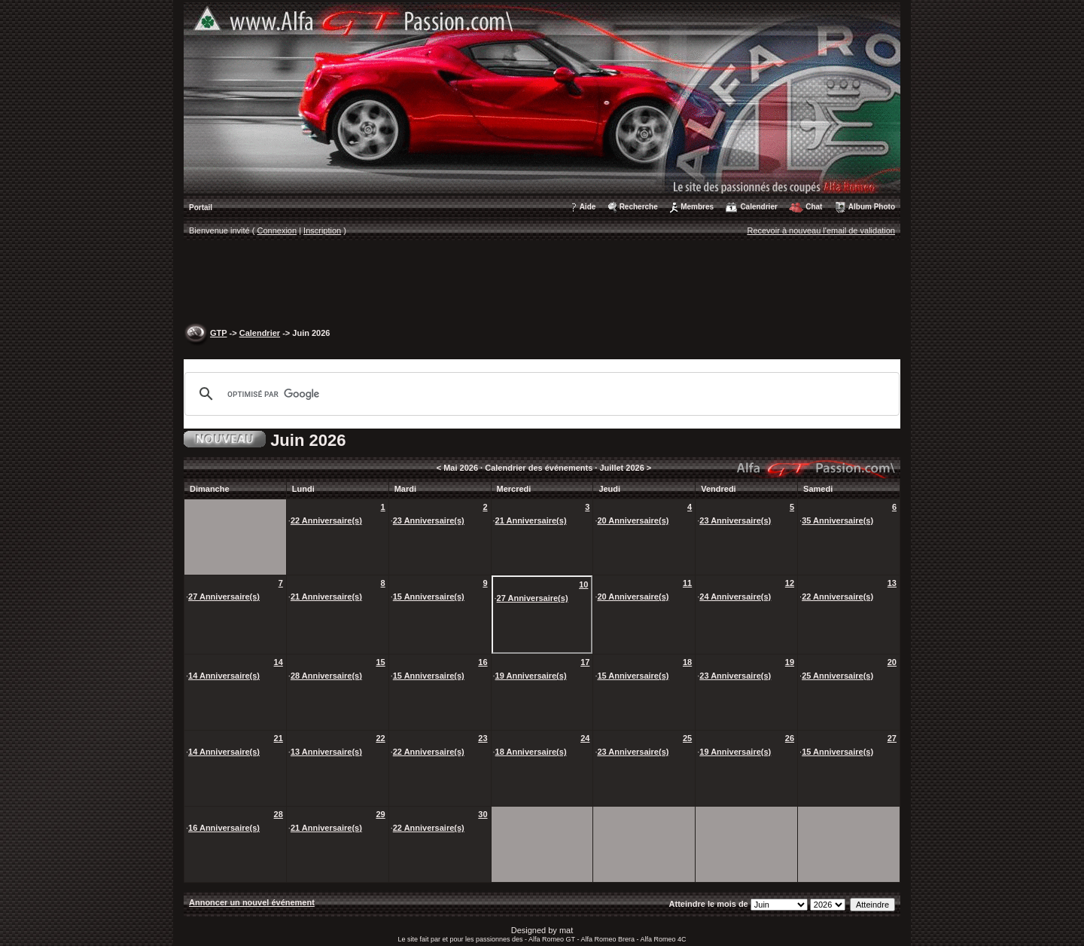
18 (687, 662)
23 (482, 738)
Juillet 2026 (621, 467)
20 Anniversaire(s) (632, 520)
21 (278, 738)
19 (789, 662)
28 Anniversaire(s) (326, 675)
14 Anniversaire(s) (224, 675)
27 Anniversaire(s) (224, 596)
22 (380, 738)
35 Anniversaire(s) (837, 520)
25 (687, 738)
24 (584, 738)
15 (380, 662)
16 (482, 662)
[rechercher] (539, 394)
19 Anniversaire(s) (531, 675)
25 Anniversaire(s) (837, 675)
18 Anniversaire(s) (531, 751)
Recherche (639, 207)
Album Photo (871, 207)
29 (380, 814)
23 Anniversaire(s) (428, 520)
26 (789, 738)
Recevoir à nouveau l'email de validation (821, 230)
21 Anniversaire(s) (531, 520)
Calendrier (758, 207)
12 (789, 582)
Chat (813, 207)
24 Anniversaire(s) (735, 596)
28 (278, 814)
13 (892, 582)
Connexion (277, 230)
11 (687, 582)
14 (278, 662)
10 (583, 584)
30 (482, 814)
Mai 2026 (460, 467)
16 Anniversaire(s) (224, 827)
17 (584, 662)
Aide (588, 207)
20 (892, 662)
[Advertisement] (542, 283)
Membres (697, 207)
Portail (200, 207)
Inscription (322, 230)
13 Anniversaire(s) (326, 751)
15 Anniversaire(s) (428, 596)
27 (892, 738)
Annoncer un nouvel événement (252, 902)
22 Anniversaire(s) (326, 520)
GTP (218, 332)
